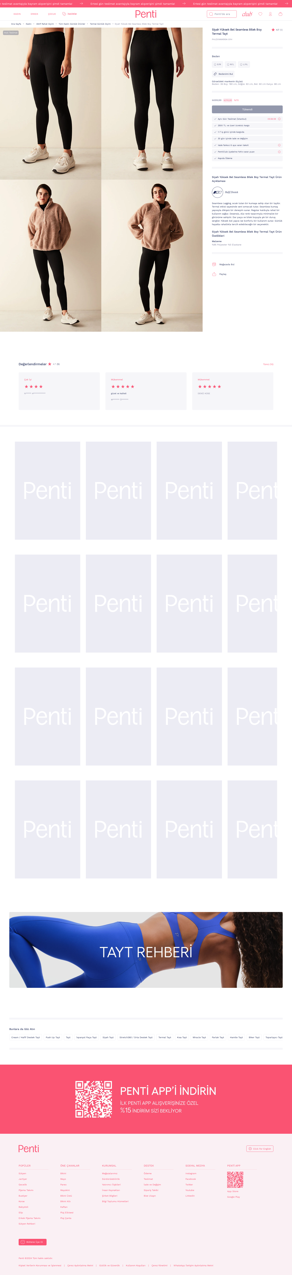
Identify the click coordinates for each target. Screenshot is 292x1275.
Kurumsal (109, 1165)
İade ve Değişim (152, 1184)
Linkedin (190, 1195)
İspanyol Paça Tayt (86, 1037)
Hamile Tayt (236, 1037)
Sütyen (22, 1173)
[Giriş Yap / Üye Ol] (270, 14)
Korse (22, 1201)
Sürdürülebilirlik (111, 1179)
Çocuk (52, 14)
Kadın (17, 14)
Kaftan (63, 1207)
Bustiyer (23, 1195)
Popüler (25, 1165)
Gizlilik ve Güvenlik (109, 1265)
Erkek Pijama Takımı (29, 1218)
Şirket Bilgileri (109, 1195)
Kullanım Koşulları (135, 1265)
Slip (21, 1212)
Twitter (189, 1184)
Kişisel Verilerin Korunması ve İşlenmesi (40, 1265)
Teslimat (148, 1179)
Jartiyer (23, 1179)
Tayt (68, 1037)
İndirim (72, 14)
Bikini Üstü (66, 1195)
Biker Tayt (254, 1037)
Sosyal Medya (195, 1165)
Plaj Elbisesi (66, 1212)
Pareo (63, 1184)
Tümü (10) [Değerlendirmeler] (268, 364)
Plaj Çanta (65, 1218)
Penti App (233, 1165)
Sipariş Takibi (151, 1190)
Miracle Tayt (199, 1037)
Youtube (189, 1190)
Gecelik (23, 1184)
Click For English (262, 1149)
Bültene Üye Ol (34, 1242)
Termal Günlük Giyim (100, 24)
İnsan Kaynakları (111, 1190)
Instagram (190, 1173)
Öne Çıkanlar (69, 1165)
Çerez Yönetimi (159, 1265)
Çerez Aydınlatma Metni (80, 1265)
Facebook (190, 1179)
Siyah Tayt (108, 1037)
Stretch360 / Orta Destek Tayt (136, 1037)
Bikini (63, 1173)
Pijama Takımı (26, 1190)
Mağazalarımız (109, 1173)
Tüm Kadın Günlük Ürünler (72, 24)
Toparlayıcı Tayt (274, 1037)
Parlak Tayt (218, 1037)
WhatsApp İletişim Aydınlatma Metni (193, 1265)
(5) (279, 30)
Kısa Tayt (182, 1037)
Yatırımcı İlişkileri (111, 1184)
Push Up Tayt (53, 1037)
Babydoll (23, 1207)
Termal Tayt (164, 1037)
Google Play (233, 1197)
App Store (232, 1191)
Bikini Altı (65, 1201)
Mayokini (65, 1190)
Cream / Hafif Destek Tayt (25, 1037)
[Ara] (211, 14)
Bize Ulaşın (150, 1195)
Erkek (34, 14)
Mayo (63, 1179)
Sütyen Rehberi (27, 1223)
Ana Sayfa (16, 24)
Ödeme (148, 1173)
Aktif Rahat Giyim (45, 24)
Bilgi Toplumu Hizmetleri (115, 1201)
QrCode (235, 1180)
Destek (149, 1165)
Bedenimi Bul (223, 74)
